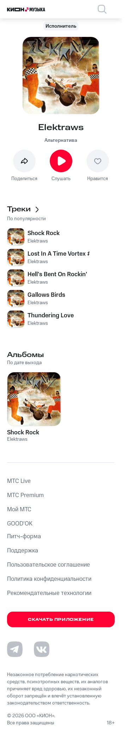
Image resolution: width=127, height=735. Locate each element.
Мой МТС (19, 509)
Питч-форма (24, 536)
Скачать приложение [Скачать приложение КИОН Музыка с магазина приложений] (61, 620)
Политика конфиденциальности (49, 579)
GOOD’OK (19, 523)
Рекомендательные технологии (49, 593)
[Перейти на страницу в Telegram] (15, 649)
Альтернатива (60, 140)
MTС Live (19, 481)
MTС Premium (25, 495)
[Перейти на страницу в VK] (41, 649)
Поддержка (22, 550)
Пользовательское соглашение (48, 565)
